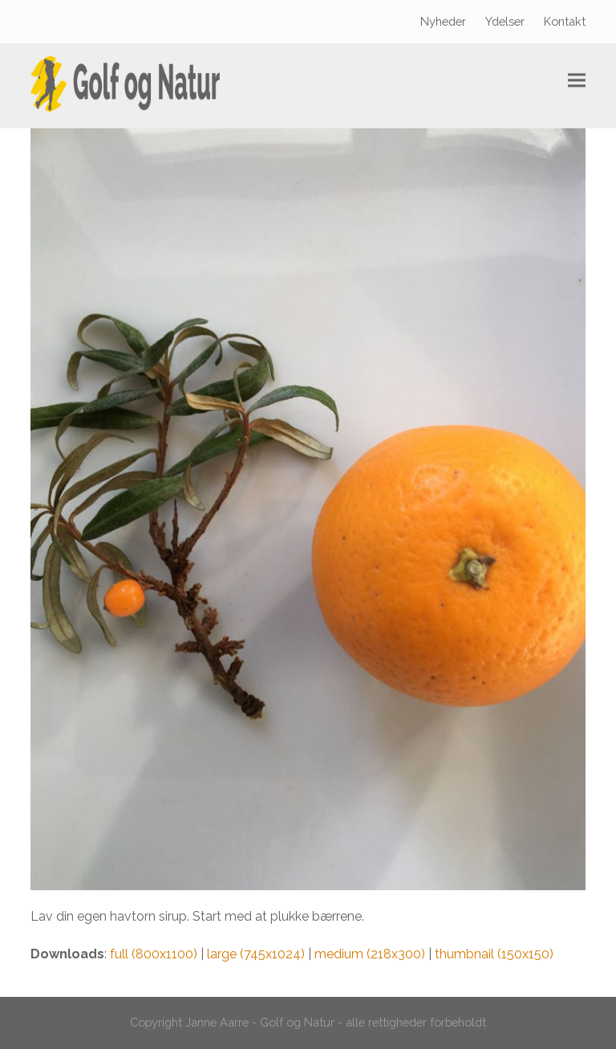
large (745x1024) (256, 954)
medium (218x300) (369, 954)
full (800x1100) (153, 954)
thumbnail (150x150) (494, 954)
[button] (577, 80)
